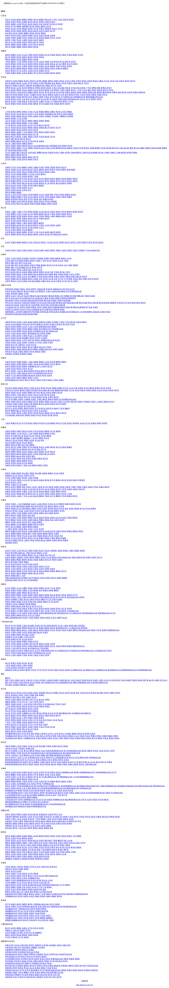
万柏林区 (40, 258)
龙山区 (13, 369)
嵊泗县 (30, 230)
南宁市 (7, 626)
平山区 (13, 331)
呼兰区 (48, 388)
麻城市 (58, 571)
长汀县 (19, 71)
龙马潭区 (25, 700)
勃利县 (33, 406)
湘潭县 (24, 593)
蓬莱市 (58, 179)
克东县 (105, 390)
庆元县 (47, 234)
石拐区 (31, 291)
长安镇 (24, 150)
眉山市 (7, 718)
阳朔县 (47, 630)
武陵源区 (21, 604)
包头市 (7, 291)
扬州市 (7, 40)
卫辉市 (69, 518)
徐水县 (52, 92)
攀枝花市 (8, 697)
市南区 (13, 170)
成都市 (7, 693)
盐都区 (19, 38)
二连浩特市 (18, 312)
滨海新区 (81, 250)
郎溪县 (19, 465)
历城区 (35, 167)
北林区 (13, 413)
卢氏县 (30, 529)
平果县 (30, 646)
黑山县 (30, 336)
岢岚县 (62, 277)
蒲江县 (88, 693)
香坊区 (43, 388)
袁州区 (13, 491)
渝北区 (78, 680)
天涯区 (24, 665)
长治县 (21, 265)
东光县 (32, 99)
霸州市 (65, 101)
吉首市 (25, 618)
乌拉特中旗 (44, 305)
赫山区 (19, 606)
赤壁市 (41, 573)
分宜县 (19, 482)
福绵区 (19, 644)
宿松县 (52, 447)
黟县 (39, 449)
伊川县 (88, 509)
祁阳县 (26, 611)
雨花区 (35, 588)
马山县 (60, 626)
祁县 (51, 272)
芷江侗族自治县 (75, 613)
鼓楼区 (30, 20)
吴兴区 (13, 221)
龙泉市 (65, 234)
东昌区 (13, 371)
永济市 (71, 274)
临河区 (16, 305)
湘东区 (19, 478)
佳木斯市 (8, 404)
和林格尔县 (57, 289)
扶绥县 (19, 655)
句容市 (41, 42)
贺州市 (7, 648)
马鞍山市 (8, 440)
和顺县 (30, 272)
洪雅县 (30, 718)
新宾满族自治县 (45, 329)
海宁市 (35, 218)
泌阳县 (48, 540)
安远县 (50, 487)
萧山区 (47, 212)
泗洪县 (35, 47)
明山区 (24, 331)
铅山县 (35, 496)
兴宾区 (13, 653)
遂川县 (58, 489)
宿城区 (13, 47)
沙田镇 (153, 148)
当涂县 (31, 440)
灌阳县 (75, 630)
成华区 (35, 693)
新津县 (93, 693)
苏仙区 (19, 609)
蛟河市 (41, 364)
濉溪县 (30, 443)
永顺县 (59, 618)
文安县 (47, 101)
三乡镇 (117, 153)
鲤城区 (13, 64)
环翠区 (13, 188)
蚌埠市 (7, 436)
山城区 (19, 515)
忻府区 (13, 277)
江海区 (19, 125)
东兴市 (31, 637)
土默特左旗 (41, 289)
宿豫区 (19, 47)
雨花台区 (47, 20)
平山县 (106, 81)
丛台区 (19, 88)
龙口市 (41, 179)
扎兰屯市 (127, 303)
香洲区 (13, 118)
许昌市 (7, 524)
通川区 (13, 725)
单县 (22, 204)
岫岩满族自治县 (45, 327)
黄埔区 (41, 112)
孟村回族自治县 (73, 99)
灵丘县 (49, 261)
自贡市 (7, 695)
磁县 (63, 88)
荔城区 (24, 59)
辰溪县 (30, 613)
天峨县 (26, 651)
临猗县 (19, 274)
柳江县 (35, 628)
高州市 (24, 130)
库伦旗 (51, 298)
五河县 (43, 436)
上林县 (65, 626)
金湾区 (24, 118)
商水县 (30, 538)
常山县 (24, 228)
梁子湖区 (14, 562)
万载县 (24, 491)
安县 (35, 704)
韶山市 (35, 593)
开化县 (30, 228)
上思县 (26, 637)
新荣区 (26, 261)
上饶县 (19, 496)
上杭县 (30, 71)
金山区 (82, 423)
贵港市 (7, 641)
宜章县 (30, 609)
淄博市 (7, 172)
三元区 (19, 62)
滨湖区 (41, 22)
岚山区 (19, 190)
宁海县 (52, 214)
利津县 (30, 176)
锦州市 (7, 336)
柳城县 (41, 628)
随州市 (7, 576)
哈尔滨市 (8, 388)
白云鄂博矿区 (40, 291)
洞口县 (52, 597)
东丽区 (47, 250)
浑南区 (48, 322)
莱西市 (63, 170)
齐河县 (41, 197)
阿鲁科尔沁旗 (34, 296)
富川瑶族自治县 (34, 648)
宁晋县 (62, 90)
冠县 (40, 199)
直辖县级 (8, 543)
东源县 (41, 141)
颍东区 (19, 454)
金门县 (58, 64)
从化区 (63, 112)
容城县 (73, 92)
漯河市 (7, 527)
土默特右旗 (55, 291)
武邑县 (24, 104)
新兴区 (15, 406)
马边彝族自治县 (78, 713)
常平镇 (80, 148)
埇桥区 (13, 456)
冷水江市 (31, 615)
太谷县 (47, 272)
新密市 (67, 504)
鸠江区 (24, 433)
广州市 (7, 112)
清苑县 (35, 92)
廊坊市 (7, 101)
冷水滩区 (19, 611)
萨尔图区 (14, 399)
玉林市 (7, 644)
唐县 (63, 92)
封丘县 (58, 518)
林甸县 (56, 399)
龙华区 (19, 663)
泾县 (29, 465)
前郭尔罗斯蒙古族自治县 (25, 375)
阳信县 (30, 201)
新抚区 (13, 329)
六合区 (60, 20)
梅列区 (13, 62)
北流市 (52, 644)
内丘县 (35, 90)
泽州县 (34, 267)
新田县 (63, 611)
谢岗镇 (69, 148)
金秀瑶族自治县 (39, 653)
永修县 (41, 480)
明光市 (52, 452)
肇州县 (44, 399)
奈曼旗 (56, 298)
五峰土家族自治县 (78, 557)
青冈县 (30, 413)
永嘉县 (35, 216)
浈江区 (19, 114)
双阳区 (41, 362)
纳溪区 (19, 700)
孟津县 (50, 509)
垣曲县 (50, 274)
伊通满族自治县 (34, 366)
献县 (65, 99)
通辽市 (7, 298)
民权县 (24, 533)
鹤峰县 (64, 578)
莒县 (29, 190)
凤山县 (31, 651)
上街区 (39, 504)
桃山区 (20, 406)
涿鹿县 (93, 95)
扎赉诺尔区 (26, 303)
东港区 (13, 190)
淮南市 (7, 438)
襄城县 (30, 524)
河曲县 (67, 277)
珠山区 (20, 476)
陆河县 (22, 139)
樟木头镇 (115, 148)
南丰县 (30, 494)
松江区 (88, 423)
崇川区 (13, 31)
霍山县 (45, 458)
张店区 (19, 172)
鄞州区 (41, 214)
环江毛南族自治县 (62, 651)
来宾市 (7, 653)
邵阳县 (41, 597)
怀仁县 (39, 270)
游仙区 (19, 704)
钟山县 (24, 648)
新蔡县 (65, 540)
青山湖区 (38, 473)
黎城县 (43, 265)
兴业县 (47, 644)
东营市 (7, 176)
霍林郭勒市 (71, 298)
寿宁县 (35, 73)
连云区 (15, 33)
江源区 (19, 373)
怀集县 (30, 132)
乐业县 (58, 646)
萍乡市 (7, 478)
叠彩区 (19, 630)
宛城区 (13, 531)
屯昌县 (56, 670)
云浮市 (7, 159)
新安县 (56, 509)
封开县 (35, 132)
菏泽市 (7, 204)
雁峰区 (19, 595)
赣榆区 (26, 33)
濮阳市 (7, 522)
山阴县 (24, 270)
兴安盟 (7, 309)
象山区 (24, 630)
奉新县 (19, 491)
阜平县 (47, 92)
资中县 (30, 711)
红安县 (24, 571)
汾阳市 (75, 281)
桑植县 (33, 604)
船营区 (24, 364)
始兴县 (30, 114)
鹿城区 (13, 216)
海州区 (20, 33)
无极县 (100, 81)
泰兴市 (41, 45)
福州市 (7, 55)
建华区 (22, 390)
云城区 (13, 159)
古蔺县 (47, 700)
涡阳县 (19, 461)
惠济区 (44, 504)
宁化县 (35, 62)
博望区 (26, 440)
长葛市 (41, 524)
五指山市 (16, 670)
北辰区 (63, 250)
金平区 (19, 121)
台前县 (34, 522)
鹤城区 (13, 613)
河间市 (99, 99)
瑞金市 (107, 487)
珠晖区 (13, 595)
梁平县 (145, 680)
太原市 (7, 258)
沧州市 (7, 99)
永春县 (47, 64)
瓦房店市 (58, 324)
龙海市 (69, 66)
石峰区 (24, 590)
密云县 (95, 242)
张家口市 (8, 95)
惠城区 (13, 134)
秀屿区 (30, 59)
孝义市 (69, 281)
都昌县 (58, 480)
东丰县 (24, 369)
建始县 (36, 578)
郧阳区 (24, 555)
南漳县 (30, 560)
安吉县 (35, 221)
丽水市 (7, 234)
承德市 (7, 97)
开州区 (15, 682)
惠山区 (35, 22)
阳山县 (30, 146)
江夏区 (71, 551)
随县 (18, 576)
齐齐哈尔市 (9, 390)
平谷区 (89, 242)
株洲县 (35, 590)
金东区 (19, 225)
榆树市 (58, 362)
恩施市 (25, 578)
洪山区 (47, 551)
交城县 (24, 281)
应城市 (35, 566)
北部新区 (16, 685)
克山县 (99, 390)
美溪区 (47, 402)
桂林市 (7, 630)
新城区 (16, 289)
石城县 (101, 487)
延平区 (13, 68)
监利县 (30, 569)
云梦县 (30, 566)
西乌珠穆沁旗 (74, 312)
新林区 (27, 415)
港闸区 (19, 31)
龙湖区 (13, 121)
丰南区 (35, 83)
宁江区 (13, 375)
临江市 (50, 373)
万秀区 (13, 632)
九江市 (7, 480)
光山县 (30, 536)
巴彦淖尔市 (9, 305)
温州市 (7, 216)
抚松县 (24, 373)
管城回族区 (26, 504)
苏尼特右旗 (53, 312)
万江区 (24, 148)
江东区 (19, 214)
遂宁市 (7, 709)
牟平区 (24, 179)
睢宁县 (49, 24)
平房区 (31, 388)
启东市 (41, 31)
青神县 (41, 718)
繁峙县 (34, 277)
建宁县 (67, 62)
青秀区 (19, 626)
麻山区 (43, 393)
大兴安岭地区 (10, 415)
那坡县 (47, 646)
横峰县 (41, 496)
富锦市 (63, 404)
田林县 (63, 646)
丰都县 (157, 680)
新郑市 (72, 504)
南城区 (19, 148)
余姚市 (58, 214)
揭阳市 (7, 157)
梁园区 (13, 533)
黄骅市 (93, 99)
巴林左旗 (43, 296)
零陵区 (13, 611)
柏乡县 (41, 90)
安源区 (13, 478)
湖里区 (24, 57)
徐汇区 (19, 423)
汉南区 (60, 551)
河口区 (19, 176)
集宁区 (16, 307)
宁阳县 (24, 185)
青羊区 (19, 693)
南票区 (26, 352)
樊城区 (19, 560)
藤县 (35, 632)
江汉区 (19, 551)
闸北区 (41, 423)
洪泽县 (41, 35)
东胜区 (16, 300)
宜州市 (109, 651)
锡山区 (30, 22)
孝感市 (7, 566)
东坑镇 (75, 148)
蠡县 (104, 92)
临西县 (99, 90)
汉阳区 (30, 551)
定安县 (50, 670)
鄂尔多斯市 (9, 300)
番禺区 (47, 112)
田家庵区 (19, 438)
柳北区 (30, 628)
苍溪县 (47, 706)
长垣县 (63, 518)
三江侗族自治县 (74, 628)
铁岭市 (7, 347)
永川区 (112, 680)
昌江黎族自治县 (89, 670)
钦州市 (7, 639)
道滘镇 (158, 148)
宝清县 (50, 397)
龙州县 (30, 655)
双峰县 (19, 615)
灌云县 (37, 33)
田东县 (24, 646)
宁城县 (86, 296)
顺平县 (109, 92)
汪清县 (55, 380)
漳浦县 (30, 66)
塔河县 (50, 415)
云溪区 (20, 599)
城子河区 (36, 393)
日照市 (7, 190)
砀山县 (19, 456)
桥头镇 (63, 148)
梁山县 (58, 183)
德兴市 (75, 496)
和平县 (35, 141)
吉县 (55, 279)
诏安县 (35, 66)
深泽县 (89, 81)
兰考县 (61, 506)
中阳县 (58, 281)
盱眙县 (47, 35)
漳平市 (47, 71)
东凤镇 (50, 153)
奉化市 (69, 214)
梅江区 (13, 137)
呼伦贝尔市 (9, 303)
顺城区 (30, 329)
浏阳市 (58, 588)
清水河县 (65, 289)
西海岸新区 (71, 170)
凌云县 (52, 646)
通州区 (24, 31)
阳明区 (20, 408)
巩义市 (56, 504)
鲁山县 (47, 511)
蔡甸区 (65, 551)
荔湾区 (13, 112)
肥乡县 (67, 88)
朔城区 (13, 270)
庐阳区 (19, 431)
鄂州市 (7, 562)
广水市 (22, 576)
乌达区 (26, 294)
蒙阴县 (67, 195)
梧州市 (7, 632)
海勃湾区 (14, 294)
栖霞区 (41, 20)
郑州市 (7, 504)
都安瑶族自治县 (87, 651)
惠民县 (24, 201)
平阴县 (47, 167)
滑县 (46, 513)
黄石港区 (14, 553)
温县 (51, 520)
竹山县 (35, 555)
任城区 (13, 183)
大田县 (41, 62)
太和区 (24, 336)
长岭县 (38, 375)
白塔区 (13, 342)
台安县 (35, 327)
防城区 (20, 637)
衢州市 (7, 228)
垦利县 (24, 176)
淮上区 (31, 436)
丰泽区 (19, 64)
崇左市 (7, 655)
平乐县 (98, 630)
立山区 (24, 327)
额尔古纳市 (135, 303)
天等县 (41, 655)
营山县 (35, 715)
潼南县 (134, 680)
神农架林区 (33, 580)
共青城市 (81, 480)
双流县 (72, 693)
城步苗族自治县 (73, 597)
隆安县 (54, 626)
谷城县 (35, 560)
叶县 (42, 511)
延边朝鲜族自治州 (12, 380)
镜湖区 (13, 433)
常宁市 (75, 595)
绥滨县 (52, 395)
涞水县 (41, 92)
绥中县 (31, 352)
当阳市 (94, 557)
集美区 (30, 57)
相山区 (19, 443)
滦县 (53, 83)
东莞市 (7, 148)
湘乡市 (30, 593)
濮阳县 (39, 522)
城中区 (13, 628)
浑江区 (13, 373)
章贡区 (13, 487)
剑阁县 (41, 706)
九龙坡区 (49, 680)
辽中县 (67, 322)
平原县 (47, 197)
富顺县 (41, 695)
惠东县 (30, 134)
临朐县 (35, 181)
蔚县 (66, 95)
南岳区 (35, 595)
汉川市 (47, 566)
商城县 (39, 536)
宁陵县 (34, 533)
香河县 (35, 101)
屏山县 (60, 720)
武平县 (35, 71)
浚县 (29, 515)
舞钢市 (56, 511)
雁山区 (35, 630)
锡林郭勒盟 (9, 312)
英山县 (35, 571)
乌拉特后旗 (53, 305)
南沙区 (58, 112)
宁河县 (88, 250)
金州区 (46, 324)
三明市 (7, 62)
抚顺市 (7, 329)
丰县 (40, 24)
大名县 (54, 88)
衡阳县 (41, 595)
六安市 (7, 458)
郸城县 (41, 538)
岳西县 (63, 447)
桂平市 (35, 641)
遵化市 (80, 83)
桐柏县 (75, 531)
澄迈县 (61, 670)
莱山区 (30, 179)
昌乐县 (41, 181)
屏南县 (30, 73)
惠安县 (35, 64)
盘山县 (33, 345)
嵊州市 (41, 223)
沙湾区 (19, 713)
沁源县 (69, 265)
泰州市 (7, 45)
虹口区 (47, 423)
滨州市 (7, 201)
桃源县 (45, 602)
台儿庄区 (31, 174)
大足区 (72, 680)
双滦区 (19, 97)
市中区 (19, 167)
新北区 (31, 26)
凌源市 (60, 349)
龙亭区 (13, 506)
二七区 (19, 504)
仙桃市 (15, 580)
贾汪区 (24, 24)
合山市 (48, 653)
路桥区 (24, 232)
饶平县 (24, 155)
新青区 (41, 402)
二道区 (30, 362)
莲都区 (13, 234)
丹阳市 (30, 42)
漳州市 (7, 66)
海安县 (30, 31)
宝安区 (30, 116)
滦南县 (58, 83)
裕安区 (19, 458)
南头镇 (44, 153)
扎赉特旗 (55, 309)
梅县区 (19, 137)
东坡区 (13, 718)
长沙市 (7, 588)
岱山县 (24, 230)
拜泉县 (110, 390)
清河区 (13, 35)
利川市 (31, 578)
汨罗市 (54, 599)
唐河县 (63, 531)
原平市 (84, 277)
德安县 (47, 480)
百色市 (7, 646)
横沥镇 (58, 148)
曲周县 (103, 88)
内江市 (7, 711)
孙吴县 (30, 411)
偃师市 (93, 509)
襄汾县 (30, 279)
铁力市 (111, 402)
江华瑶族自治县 (73, 611)
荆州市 (7, 569)
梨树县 (24, 366)
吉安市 (7, 489)
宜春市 (7, 491)
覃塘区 (24, 641)
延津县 (52, 518)
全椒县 (30, 452)
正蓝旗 (102, 312)
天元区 (30, 590)
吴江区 (35, 29)
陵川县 (28, 267)
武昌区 (35, 551)
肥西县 (47, 431)
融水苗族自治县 (62, 628)
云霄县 (24, 66)
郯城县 (35, 195)
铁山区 (33, 553)
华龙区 (13, 522)
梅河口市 (44, 371)
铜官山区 (14, 445)
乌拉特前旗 (35, 305)
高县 (40, 720)
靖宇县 (30, 373)
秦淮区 (19, 20)
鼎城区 (19, 602)
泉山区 (30, 24)
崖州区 (30, 665)
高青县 (47, 172)
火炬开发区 (32, 153)
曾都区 (13, 576)
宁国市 (45, 465)
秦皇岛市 (8, 85)
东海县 (31, 33)
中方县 (19, 613)
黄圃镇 (39, 153)
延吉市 (22, 380)
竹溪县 (41, 555)
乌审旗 (59, 300)
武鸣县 (48, 626)
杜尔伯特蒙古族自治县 (67, 399)
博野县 (114, 92)
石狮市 (63, 64)
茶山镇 (41, 148)
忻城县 (19, 653)
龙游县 (35, 228)
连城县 (41, 71)
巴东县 (42, 578)
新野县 (69, 531)
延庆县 (100, 242)
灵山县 (24, 639)
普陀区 (19, 230)
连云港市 (8, 33)
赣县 (23, 487)
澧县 (35, 602)
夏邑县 (50, 533)
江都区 (24, 40)
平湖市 (41, 218)
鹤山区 (13, 515)
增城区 (69, 112)
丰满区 (30, 364)
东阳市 (52, 225)
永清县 (30, 101)
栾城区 (56, 81)
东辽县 (30, 369)
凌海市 (39, 336)
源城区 (13, 141)
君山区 (26, 599)
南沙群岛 (21, 668)
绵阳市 (7, 704)
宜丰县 (35, 491)
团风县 (19, 571)
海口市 (7, 663)
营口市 (7, 338)
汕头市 (7, 121)
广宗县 (78, 90)
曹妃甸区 (47, 83)
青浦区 (93, 423)
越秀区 (19, 112)
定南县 (62, 487)
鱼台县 (30, 183)
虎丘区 (13, 29)
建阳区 (19, 68)
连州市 (69, 146)
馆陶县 (94, 88)
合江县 (35, 700)
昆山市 (54, 29)
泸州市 (7, 700)
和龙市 (50, 380)
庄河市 (72, 324)
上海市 (7, 423)
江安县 (30, 720)
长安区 (15, 81)
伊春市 (7, 402)
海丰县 (17, 139)
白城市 (7, 378)
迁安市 (86, 83)
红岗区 (33, 399)
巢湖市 (58, 431)
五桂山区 (23, 153)
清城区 (13, 146)
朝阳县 (24, 349)
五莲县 (24, 190)
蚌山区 (20, 436)
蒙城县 (24, 461)
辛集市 (121, 81)
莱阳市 (47, 179)
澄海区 (41, 121)
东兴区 (19, 711)
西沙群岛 (14, 668)
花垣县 (42, 618)
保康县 (41, 560)
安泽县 (45, 279)
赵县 (117, 81)
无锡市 (7, 22)
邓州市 (80, 531)
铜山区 (35, 24)
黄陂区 (76, 551)
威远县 (24, 711)
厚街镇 (13, 150)
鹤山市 (41, 125)
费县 (51, 195)
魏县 (98, 88)
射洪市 (30, 709)
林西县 (57, 296)
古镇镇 (72, 153)
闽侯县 (41, 55)
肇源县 (50, 399)
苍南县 (47, 216)
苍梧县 (30, 632)
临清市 (50, 199)
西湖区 (35, 212)
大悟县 (24, 566)
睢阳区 (19, 533)
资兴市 (69, 609)
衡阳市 (7, 595)
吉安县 (24, 489)
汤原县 (47, 404)
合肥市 (7, 431)
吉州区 (13, 489)
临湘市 (60, 599)
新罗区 (13, 71)
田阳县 (19, 646)
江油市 (63, 704)
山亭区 (37, 174)
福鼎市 (58, 73)
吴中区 (19, 29)
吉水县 (30, 489)
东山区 (35, 395)
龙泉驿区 (42, 693)
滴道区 (24, 393)
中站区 (19, 520)
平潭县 (69, 55)
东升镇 (67, 153)
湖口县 (63, 480)
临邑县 (35, 197)
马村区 (24, 520)
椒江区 (13, 232)
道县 (42, 611)
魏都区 (13, 524)
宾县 (76, 388)
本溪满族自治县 (39, 331)
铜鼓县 (47, 491)
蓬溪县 (24, 709)
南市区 (24, 92)
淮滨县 (56, 536)
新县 (35, 536)
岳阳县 (31, 599)
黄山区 (19, 449)
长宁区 (24, 423)
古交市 (69, 258)
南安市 (75, 64)
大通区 (13, 438)
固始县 (45, 536)
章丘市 (63, 167)
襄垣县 (26, 265)
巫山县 (32, 682)
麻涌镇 (97, 148)
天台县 (41, 232)
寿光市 (58, 181)
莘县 (25, 199)
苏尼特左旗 (44, 312)
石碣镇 (30, 148)
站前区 (13, 338)
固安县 (24, 101)
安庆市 (7, 447)
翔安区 (41, 57)
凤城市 (48, 333)
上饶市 (7, 496)
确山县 (43, 540)
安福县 (69, 489)
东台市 (52, 38)
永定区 (24, 71)
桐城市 (69, 447)
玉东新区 (25, 644)
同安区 (35, 57)
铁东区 (13, 327)
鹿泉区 (50, 81)
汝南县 (54, 540)
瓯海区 (24, 216)
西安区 (19, 369)
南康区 (19, 487)
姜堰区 (24, 45)
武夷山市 (59, 68)
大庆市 (7, 399)
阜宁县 (35, 38)
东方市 (44, 670)
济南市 (7, 167)
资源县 (93, 630)
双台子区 (14, 345)
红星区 (93, 402)
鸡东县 (48, 393)
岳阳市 (7, 599)
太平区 (24, 340)
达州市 (7, 725)
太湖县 (47, 447)
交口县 (64, 281)
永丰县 (47, 489)
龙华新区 (69, 116)
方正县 (71, 388)
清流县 (30, 62)
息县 (61, 536)
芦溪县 (35, 478)
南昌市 (7, 473)
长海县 (52, 324)
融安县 (52, 628)
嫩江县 (19, 411)
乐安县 (41, 494)
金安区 (13, 458)
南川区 (117, 680)
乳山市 (30, 188)
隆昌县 (35, 711)
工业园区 (30, 685)
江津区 (100, 680)
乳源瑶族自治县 (50, 114)
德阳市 (7, 702)
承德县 (35, 97)
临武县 (47, 609)
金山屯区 (53, 402)
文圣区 (19, 342)
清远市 (7, 146)
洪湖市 (47, 569)
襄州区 (24, 560)
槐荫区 (24, 167)
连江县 (47, 55)
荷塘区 (13, 590)
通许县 (50, 506)
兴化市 (30, 45)
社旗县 (58, 531)
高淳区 (71, 20)
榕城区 (13, 157)
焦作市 (7, 520)
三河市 (70, 101)
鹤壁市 (7, 515)
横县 (76, 626)
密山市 (60, 393)
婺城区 (13, 225)
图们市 (27, 380)
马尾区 (30, 55)
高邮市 (41, 40)
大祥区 (19, 597)
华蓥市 (41, 722)
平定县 (25, 263)
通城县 (24, 573)
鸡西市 (7, 393)
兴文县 (54, 720)
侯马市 (90, 279)
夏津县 (52, 197)
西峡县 (35, 531)
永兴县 (35, 609)
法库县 (78, 322)
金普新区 (8, 354)
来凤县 (59, 578)
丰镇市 (95, 307)
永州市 (7, 611)
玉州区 (13, 644)
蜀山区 (24, 431)
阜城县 (56, 104)
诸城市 (52, 181)
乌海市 (7, 294)
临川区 (13, 494)
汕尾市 (7, 139)
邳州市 (60, 24)
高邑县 (84, 81)
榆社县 (19, 272)
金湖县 (52, 35)
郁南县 (30, 159)
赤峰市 (7, 296)
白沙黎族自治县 (76, 670)
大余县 (34, 487)
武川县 (72, 289)
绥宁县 (58, 597)
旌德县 (39, 465)
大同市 (7, 261)
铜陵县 (31, 445)
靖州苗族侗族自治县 (89, 613)
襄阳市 (7, 560)
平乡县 (84, 90)
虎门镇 (7, 150)
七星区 (30, 630)
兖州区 (19, 183)
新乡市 (7, 518)
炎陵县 (50, 590)
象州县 (24, 653)
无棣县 (35, 201)
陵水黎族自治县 (114, 670)
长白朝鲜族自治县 (40, 373)
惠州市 (7, 134)
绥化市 (7, 413)
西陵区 (13, 557)
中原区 (13, 504)
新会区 (24, 125)
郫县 (77, 693)
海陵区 (13, 45)
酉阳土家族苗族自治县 (81, 682)
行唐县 (72, 81)
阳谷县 (20, 199)
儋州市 (28, 670)
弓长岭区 (31, 342)
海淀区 (43, 242)
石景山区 (36, 242)
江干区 (24, 212)
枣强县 (19, 104)
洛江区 (24, 64)
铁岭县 (24, 347)
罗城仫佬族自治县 (47, 651)
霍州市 (96, 279)
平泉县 (46, 97)
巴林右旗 (50, 296)
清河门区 (31, 340)
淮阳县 (47, 538)
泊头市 (82, 99)
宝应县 (30, 40)
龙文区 (19, 66)
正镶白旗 (95, 312)
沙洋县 (30, 564)
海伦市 (63, 413)
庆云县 (30, 197)
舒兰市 (52, 364)
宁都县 (73, 487)
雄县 (119, 92)
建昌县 (37, 352)
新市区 (13, 92)
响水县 (24, 38)
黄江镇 (136, 148)
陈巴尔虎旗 (83, 303)
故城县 (47, 104)
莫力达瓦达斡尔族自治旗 (45, 303)
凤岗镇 (19, 150)
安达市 (52, 413)
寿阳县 (41, 272)
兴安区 (30, 395)
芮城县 (66, 274)
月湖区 (13, 485)
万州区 (11, 680)
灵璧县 (28, 456)
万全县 (82, 95)
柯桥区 (19, 223)
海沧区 (19, 57)
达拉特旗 (23, 300)
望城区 (41, 588)
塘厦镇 (164, 148)
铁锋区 (28, 390)
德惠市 (63, 362)
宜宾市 (7, 720)
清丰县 (19, 522)
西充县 (52, 715)
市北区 (19, 170)
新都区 (56, 693)
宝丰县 (37, 511)
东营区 (13, 176)
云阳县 (21, 682)
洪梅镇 (141, 148)
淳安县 (63, 212)
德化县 (52, 64)
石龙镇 (35, 148)
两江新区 (8, 685)
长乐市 (80, 55)
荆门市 (7, 564)
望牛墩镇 (129, 148)
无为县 (52, 433)
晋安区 (35, 55)
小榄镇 (61, 153)
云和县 (41, 234)
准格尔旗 (30, 300)
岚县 (48, 281)
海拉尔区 (17, 303)
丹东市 (7, 333)
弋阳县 (47, 496)
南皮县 (54, 99)
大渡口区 (29, 680)
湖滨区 (15, 529)
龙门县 (35, 134)
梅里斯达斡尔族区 (62, 390)
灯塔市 (50, 342)
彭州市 (106, 693)
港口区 (15, 637)
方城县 (30, 531)
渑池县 (20, 529)
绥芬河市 (49, 408)
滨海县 (30, 38)
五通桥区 (25, 713)
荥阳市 (61, 504)
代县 (29, 277)
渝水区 (13, 482)
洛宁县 (82, 509)
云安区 (19, 159)
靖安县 (41, 491)
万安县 (63, 489)
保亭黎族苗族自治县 (128, 670)
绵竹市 (41, 702)
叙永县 (41, 700)
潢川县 (50, 536)
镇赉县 (19, 378)
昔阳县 (35, 272)
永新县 (75, 489)
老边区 (31, 338)
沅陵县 (24, 613)
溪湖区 (19, 331)
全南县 (67, 487)
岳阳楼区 (14, 599)
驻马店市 (8, 540)
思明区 (13, 57)
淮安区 (19, 35)
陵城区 (19, 197)
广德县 (24, 465)
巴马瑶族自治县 (75, 651)
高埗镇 (108, 148)
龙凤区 (20, 399)
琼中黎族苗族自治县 (144, 670)
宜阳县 (76, 509)
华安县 (63, 66)
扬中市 (35, 42)
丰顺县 (30, 137)
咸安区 (13, 573)
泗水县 (52, 183)
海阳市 (75, 179)
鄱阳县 (58, 496)
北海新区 (53, 201)
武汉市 (7, 551)
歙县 (29, 449)
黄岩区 (19, 232)
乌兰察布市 (9, 307)
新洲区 (82, 551)
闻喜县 (30, 274)
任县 (51, 90)
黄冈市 (7, 571)
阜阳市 (7, 454)
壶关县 (49, 265)
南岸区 (56, 680)
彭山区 (19, 718)
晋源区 (46, 258)
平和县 (58, 66)
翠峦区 (35, 402)
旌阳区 (13, 702)
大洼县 (28, 345)
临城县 (30, 90)
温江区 (61, 693)
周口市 (7, 538)
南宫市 (105, 90)
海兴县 (38, 99)
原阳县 (47, 518)
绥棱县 (47, 413)
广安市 (7, 722)
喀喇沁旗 (80, 296)
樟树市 (58, 491)
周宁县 (41, 73)
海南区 (20, 294)
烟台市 (7, 179)
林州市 (56, 513)
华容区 (20, 562)
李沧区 (35, 170)
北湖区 (13, 609)
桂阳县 (24, 609)
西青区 (52, 250)
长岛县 (35, 179)
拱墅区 (30, 212)
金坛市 (48, 26)
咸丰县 (53, 578)
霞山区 (19, 128)
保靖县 (47, 618)
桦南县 (35, 404)
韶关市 (7, 114)
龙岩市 (7, 71)
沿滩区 (31, 695)
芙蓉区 (13, 588)
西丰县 (30, 347)
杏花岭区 (25, 258)
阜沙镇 (56, 153)
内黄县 (50, 513)
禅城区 (13, 123)
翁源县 (41, 114)
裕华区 (39, 81)
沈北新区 (55, 322)
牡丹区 (13, 204)
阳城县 (22, 267)
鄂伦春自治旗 (61, 303)
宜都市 (88, 557)
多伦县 (107, 312)
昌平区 (72, 242)
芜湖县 (35, 433)
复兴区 (24, 88)
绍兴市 (7, 223)
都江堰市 (100, 693)
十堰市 (7, 555)
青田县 (19, 234)
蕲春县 (47, 571)
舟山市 (7, 230)
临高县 (67, 670)
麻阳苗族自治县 (50, 613)
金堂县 (67, 693)
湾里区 (31, 473)
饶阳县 (35, 104)
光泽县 (35, 68)
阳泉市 (7, 263)
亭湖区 (13, 38)
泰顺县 (58, 216)
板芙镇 (123, 153)
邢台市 (7, 90)
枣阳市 (54, 560)
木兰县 (86, 388)
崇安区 (13, 22)
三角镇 (84, 153)
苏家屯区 (42, 322)
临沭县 (73, 195)
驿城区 (15, 540)
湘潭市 (7, 593)
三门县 (35, 232)
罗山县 (24, 536)
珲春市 (38, 380)
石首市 (41, 569)
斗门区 (19, 118)
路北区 (19, 83)
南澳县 (47, 121)
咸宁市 (7, 573)
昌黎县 (47, 85)
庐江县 (52, 431)
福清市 (75, 55)
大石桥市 (44, 338)
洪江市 (113, 613)
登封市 (78, 504)
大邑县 (82, 693)
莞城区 (13, 148)
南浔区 (19, 221)
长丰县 (35, 431)
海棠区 (13, 665)
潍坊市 (7, 181)
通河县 (91, 388)
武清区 (69, 250)
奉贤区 (99, 423)
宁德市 (7, 73)
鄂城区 (26, 562)
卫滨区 (19, 518)
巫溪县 (38, 682)
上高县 (30, 491)
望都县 (84, 92)
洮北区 (13, 378)
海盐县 (30, 218)
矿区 (16, 261)
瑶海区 (13, 431)
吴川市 (58, 128)
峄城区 (24, 174)
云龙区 (19, 24)
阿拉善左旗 (17, 314)
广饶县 (35, 176)
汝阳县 (71, 509)
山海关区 (21, 85)
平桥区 (19, 536)
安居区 (19, 709)
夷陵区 (37, 557)
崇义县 (45, 487)
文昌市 (33, 670)
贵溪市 (24, 485)
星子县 (52, 480)
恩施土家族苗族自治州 (13, 578)
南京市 (7, 20)
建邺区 (24, 20)
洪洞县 (35, 279)
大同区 (39, 399)
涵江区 (19, 59)
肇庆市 (7, 132)
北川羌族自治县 (49, 704)
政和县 (47, 68)
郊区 (20, 263)
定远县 (35, 452)
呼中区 (38, 415)
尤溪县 (47, 62)
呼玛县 (44, 415)
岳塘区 (19, 593)
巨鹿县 (67, 90)
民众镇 (89, 153)
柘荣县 (47, 73)
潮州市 (7, 155)
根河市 (143, 303)
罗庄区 (19, 195)
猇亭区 (31, 557)
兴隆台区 (21, 345)
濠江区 (24, 121)
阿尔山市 (23, 309)
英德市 (64, 146)
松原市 (7, 375)
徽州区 (24, 449)
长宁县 (35, 720)
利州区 (13, 706)
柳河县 (37, 371)
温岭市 (52, 232)
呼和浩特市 (9, 289)
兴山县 (48, 557)
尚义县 (61, 95)
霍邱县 (28, 458)
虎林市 (54, 393)
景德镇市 (8, 476)
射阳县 (41, 38)
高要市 (47, 132)
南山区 (24, 116)
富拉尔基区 (42, 390)
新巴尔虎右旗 (104, 303)
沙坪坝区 (42, 680)
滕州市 (43, 174)
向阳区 (13, 395)
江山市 (41, 228)
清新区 (19, 146)
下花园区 (32, 95)
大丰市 (58, 38)
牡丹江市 (8, 408)
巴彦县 (80, 388)
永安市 (73, 62)
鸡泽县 (82, 88)
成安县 (48, 88)
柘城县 (39, 533)
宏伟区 (24, 342)
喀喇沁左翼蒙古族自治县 (42, 349)
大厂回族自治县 (56, 101)
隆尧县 (47, 90)
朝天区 (24, 706)
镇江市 (7, 42)
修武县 (35, 520)
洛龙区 (44, 509)
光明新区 (47, 116)
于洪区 (61, 322)
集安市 (50, 371)
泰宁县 (62, 62)
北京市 (7, 242)
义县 (35, 336)
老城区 (13, 509)
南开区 (30, 250)
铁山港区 (25, 635)
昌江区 (15, 476)
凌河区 (19, 336)
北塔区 (24, 597)
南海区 (19, 123)
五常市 (108, 388)
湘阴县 (43, 599)
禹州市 (35, 524)
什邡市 (35, 702)
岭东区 (20, 397)
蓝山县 (58, 611)
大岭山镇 (122, 148)
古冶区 (24, 83)
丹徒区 (24, 42)
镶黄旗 (89, 312)
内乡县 (47, 531)
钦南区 (13, 639)
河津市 (77, 274)
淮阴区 (24, 35)
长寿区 (95, 680)
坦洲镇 (134, 153)
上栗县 (30, 478)
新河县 (73, 90)
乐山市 (7, 713)
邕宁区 (43, 626)
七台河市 (8, 406)
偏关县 (78, 277)
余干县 (52, 496)
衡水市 (7, 104)
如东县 (35, 31)
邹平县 (47, 201)
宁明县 (24, 655)
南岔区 (19, 402)
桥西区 (20, 81)
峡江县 (35, 489)
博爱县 (41, 520)
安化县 (34, 606)
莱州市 (52, 179)
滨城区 (13, 201)
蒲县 (80, 279)
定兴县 (58, 92)
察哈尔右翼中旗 (66, 307)
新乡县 (35, 518)
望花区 (24, 329)
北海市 (7, 635)
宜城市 (60, 560)
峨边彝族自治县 (65, 713)
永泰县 (63, 55)
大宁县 (66, 279)
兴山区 (41, 395)
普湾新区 (23, 354)
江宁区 (54, 20)
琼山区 (24, 663)
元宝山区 (19, 296)
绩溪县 (34, 465)
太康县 (52, 538)
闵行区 (58, 423)
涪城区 (13, 704)
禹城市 (69, 197)
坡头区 (24, 128)
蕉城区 (13, 73)
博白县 (41, 644)
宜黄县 (47, 494)
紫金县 (19, 141)
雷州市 (52, 128)
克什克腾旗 (64, 296)
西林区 (30, 402)
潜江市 (20, 580)
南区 (18, 153)
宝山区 (33, 397)
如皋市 (47, 31)
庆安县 (35, 413)
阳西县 (24, 143)
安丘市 (63, 181)
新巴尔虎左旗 (93, 303)
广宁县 (24, 132)
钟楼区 (19, 26)
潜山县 (41, 447)
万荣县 (24, 274)
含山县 (37, 440)
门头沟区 (49, 242)
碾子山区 (50, 390)
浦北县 (30, 639)
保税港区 (23, 685)
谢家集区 (27, 438)
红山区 (13, 296)
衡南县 (47, 595)
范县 (29, 522)
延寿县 (97, 388)
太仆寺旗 (82, 312)
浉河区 (13, 536)
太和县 (35, 454)
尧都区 (13, 279)
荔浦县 (104, 630)
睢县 (29, 533)
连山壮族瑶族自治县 (41, 146)
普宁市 (35, 157)
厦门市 (7, 57)
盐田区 (41, 116)
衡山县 (52, 595)
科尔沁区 (14, 298)
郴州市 (7, 609)
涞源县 (78, 92)
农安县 (52, 362)
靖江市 (35, 45)
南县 (23, 606)
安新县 (90, 92)
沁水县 (17, 267)
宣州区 (13, 465)
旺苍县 (30, 706)
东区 (14, 697)
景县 (51, 104)
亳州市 (7, 461)
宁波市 (7, 214)
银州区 (13, 347)
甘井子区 (32, 324)
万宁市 (39, 670)
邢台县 (24, 90)
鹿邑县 (58, 538)
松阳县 (35, 234)
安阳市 (7, 513)
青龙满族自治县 (39, 85)
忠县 (11, 682)
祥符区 (41, 506)
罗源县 (52, 55)
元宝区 (13, 333)
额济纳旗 (34, 314)
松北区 (37, 388)
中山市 (7, 153)
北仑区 (30, 214)
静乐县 (45, 277)
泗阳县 (30, 47)
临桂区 (41, 630)
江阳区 (13, 700)
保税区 (29, 354)
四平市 (7, 366)
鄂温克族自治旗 (72, 303)
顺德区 (24, 123)
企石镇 (52, 148)
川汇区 (13, 538)
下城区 (19, 212)
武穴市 (63, 571)
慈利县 (28, 604)
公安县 (24, 569)
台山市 (30, 125)
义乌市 (47, 225)
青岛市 (7, 170)
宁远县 (52, 611)
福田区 (19, 116)
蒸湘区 (30, 595)
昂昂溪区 (34, 390)
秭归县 (54, 557)
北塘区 (24, 22)
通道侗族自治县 (104, 613)
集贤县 (39, 397)
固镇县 (48, 436)
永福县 (69, 630)
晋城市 (7, 267)
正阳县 (37, 540)
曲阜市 (63, 183)
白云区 (35, 112)
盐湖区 (13, 274)
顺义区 (67, 242)
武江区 (13, 114)
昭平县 (19, 648)
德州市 (7, 197)
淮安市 (7, 35)
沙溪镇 (112, 153)
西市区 (19, 338)
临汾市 (7, 279)
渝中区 (22, 680)
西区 (18, 697)
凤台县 (46, 438)
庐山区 (13, 480)
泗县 (33, 456)
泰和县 (52, 489)
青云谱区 (25, 473)
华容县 (37, 599)
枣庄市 (7, 174)
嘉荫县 (106, 402)
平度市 (58, 170)
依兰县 (65, 388)
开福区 (30, 588)
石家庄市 (8, 81)
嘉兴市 (7, 218)
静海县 (93, 250)
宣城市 (7, 465)
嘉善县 (24, 218)
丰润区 (41, 83)
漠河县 (55, 415)
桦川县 (41, 404)
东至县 (19, 463)
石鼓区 (24, 595)
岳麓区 (24, 588)
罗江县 (24, 702)
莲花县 (24, 478)
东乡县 (63, 494)
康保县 (50, 95)
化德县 (28, 307)
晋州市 (127, 81)
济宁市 (7, 183)
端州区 (13, 132)
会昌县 (90, 487)
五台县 (24, 277)
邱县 (78, 88)
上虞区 (24, 223)
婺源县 (69, 496)
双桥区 (13, 97)
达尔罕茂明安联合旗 (73, 291)
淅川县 (52, 531)
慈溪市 (63, 214)
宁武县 (39, 277)
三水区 (30, 123)
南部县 (30, 715)
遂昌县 (30, 234)
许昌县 (19, 524)
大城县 (41, 101)
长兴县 (30, 221)
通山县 (35, 573)
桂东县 (58, 609)
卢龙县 (59, 85)
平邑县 (56, 195)
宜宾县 (24, 720)
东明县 (54, 204)
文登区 (19, 188)
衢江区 (19, 228)
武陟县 (47, 520)
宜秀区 (24, 447)
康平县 (72, 322)
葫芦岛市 (8, 352)
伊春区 (13, 402)
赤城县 (99, 95)
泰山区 (13, 185)
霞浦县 (19, 73)
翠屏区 (13, 720)
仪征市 (35, 40)
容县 (31, 644)
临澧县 (39, 602)
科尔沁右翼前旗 (33, 309)
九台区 (47, 362)
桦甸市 (47, 364)
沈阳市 (7, 322)
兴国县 (84, 487)
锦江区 (13, 693)
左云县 (60, 261)
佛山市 (7, 123)
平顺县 (38, 265)
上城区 (13, 212)
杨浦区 (52, 423)
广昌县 (69, 494)
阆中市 (58, 715)
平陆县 (60, 274)
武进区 (37, 26)
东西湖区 (53, 551)
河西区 (24, 250)
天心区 (19, 588)
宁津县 (24, 197)
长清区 (41, 167)
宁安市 (61, 408)
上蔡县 (26, 540)
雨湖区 (13, 593)
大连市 (7, 324)
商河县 (58, 167)
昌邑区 (13, 364)
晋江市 (69, 64)
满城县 (30, 92)
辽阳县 (44, 342)
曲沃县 (19, 279)
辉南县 (31, 371)
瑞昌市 (75, 480)
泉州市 (7, 64)
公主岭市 (43, 366)
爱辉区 (13, 411)
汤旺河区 (73, 402)
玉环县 (30, 232)
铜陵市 (7, 445)
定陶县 (49, 204)
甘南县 (88, 390)
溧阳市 (43, 26)
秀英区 (13, 663)
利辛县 (30, 461)
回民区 (22, 289)
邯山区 (13, 88)
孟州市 (62, 520)
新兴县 (24, 159)
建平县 (30, 349)
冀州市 (62, 104)
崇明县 (104, 423)
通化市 (7, 371)
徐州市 (7, 24)
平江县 (48, 599)
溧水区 (65, 20)
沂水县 (41, 195)
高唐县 (45, 199)
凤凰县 (36, 618)
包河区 (30, 431)
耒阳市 (69, 595)
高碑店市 (141, 92)
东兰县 (37, 651)
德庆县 (41, 132)
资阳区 (13, 606)
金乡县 (35, 183)
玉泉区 (28, 289)
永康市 (58, 225)
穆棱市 (67, 408)
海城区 (13, 635)
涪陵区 (17, 680)
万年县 (63, 496)
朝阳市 (7, 349)
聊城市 (7, 199)
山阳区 (30, 520)
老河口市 (47, 560)
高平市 (39, 267)
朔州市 (7, 270)
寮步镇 (86, 148)
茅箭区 (13, 555)
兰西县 (24, 413)
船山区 (13, 709)
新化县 (24, 615)
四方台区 (27, 397)
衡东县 (58, 595)
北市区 (19, 92)
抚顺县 (35, 329)
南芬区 (30, 331)
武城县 (58, 197)
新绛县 (41, 274)
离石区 (13, 281)
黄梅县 (52, 571)
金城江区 (14, 651)
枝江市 (99, 557)
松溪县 (41, 68)
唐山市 (7, 83)
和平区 (13, 250)
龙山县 (64, 618)
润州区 (19, 42)
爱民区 (26, 408)
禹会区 (26, 436)
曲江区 (24, 114)
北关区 (19, 513)
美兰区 (30, 663)
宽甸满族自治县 (34, 333)
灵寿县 (78, 81)
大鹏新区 (62, 116)
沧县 (23, 99)
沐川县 (56, 713)
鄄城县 (43, 204)
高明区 (35, 123)
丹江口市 (51, 555)
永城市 (56, 533)
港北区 (13, 641)
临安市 (80, 212)
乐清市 (69, 216)
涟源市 (37, 615)
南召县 (24, 531)
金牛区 (24, 693)
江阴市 (47, 22)
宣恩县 (47, 578)
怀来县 (88, 95)
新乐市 (132, 81)
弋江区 (19, 433)
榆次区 (13, 272)
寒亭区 (19, 181)
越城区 (13, 223)
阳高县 (32, 261)
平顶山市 (8, 511)
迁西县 (69, 83)
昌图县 (35, 347)
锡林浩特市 (27, 312)
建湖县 (47, 38)
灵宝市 (41, 529)
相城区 (24, 29)
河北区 (35, 250)
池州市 (7, 463)
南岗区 (20, 388)
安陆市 (41, 566)
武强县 (30, 104)
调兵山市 (42, 347)
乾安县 (44, 375)
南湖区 (13, 218)
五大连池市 (43, 411)
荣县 (36, 695)
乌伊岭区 (86, 402)
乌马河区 (66, 402)
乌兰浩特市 (15, 309)
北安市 (35, 411)
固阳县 (63, 291)
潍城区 (13, 181)
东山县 (47, 66)
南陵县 (47, 433)
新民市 (84, 322)
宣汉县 (24, 725)
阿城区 (54, 388)
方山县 (53, 281)
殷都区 (24, 513)
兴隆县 (41, 97)
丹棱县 (35, 718)
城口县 (151, 680)
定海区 (13, 230)
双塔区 (13, 349)
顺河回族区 (20, 506)
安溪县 (41, 64)
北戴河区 (28, 85)
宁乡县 (52, 588)
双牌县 (37, 611)
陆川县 (35, 644)
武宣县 (30, 653)
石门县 (50, 602)
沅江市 (39, 606)
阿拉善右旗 (26, 314)
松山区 (26, 296)
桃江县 (28, 606)
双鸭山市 (8, 397)
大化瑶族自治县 (100, 651)
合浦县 (31, 635)
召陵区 (24, 527)
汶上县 (47, 183)
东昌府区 (14, 199)
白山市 (7, 373)
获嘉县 (41, 518)
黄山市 (7, 449)
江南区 (24, 626)
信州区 (13, 496)
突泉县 (62, 309)
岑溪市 (45, 632)
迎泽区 (19, 258)
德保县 (35, 646)
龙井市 (44, 380)
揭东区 (19, 157)
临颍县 (35, 527)
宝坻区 (75, 250)
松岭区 (33, 415)
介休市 (67, 272)
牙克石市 (120, 303)
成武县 (26, 204)
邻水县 (35, 722)
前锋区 (19, 722)
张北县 (44, 95)
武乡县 (60, 265)
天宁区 (13, 26)
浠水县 (41, 571)
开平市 (35, 125)
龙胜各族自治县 (84, 630)
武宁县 (30, 480)
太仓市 (60, 29)
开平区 (30, 83)
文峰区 (13, 513)
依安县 (77, 390)
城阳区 (41, 170)
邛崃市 (112, 693)
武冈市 (81, 597)
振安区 (24, 333)
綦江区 (67, 680)
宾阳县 (71, 626)
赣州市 (7, 487)
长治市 (7, 265)
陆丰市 (28, 139)
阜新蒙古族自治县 (47, 340)
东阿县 (35, 199)
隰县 (70, 279)
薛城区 (19, 174)
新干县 (41, 489)
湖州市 (7, 221)
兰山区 (13, 195)
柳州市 (7, 628)
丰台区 (30, 242)
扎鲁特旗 (63, 298)
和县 (42, 440)
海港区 (15, 85)
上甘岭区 (99, 402)
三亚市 (7, 665)
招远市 (63, 179)
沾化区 (19, 201)
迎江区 (13, 447)
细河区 (37, 340)
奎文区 (30, 181)
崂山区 (30, 170)
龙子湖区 (14, 436)
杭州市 (7, 212)
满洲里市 (113, 303)
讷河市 (116, 390)
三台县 (24, 704)
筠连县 (49, 720)
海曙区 (13, 214)
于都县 (78, 487)
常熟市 (41, 29)
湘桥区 (13, 155)
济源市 (15, 543)
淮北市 (7, 443)
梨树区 (30, 393)
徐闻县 (41, 128)
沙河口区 (25, 324)
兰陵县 (47, 195)
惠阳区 (19, 134)
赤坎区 (13, 128)
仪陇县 (47, 715)
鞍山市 (7, 327)
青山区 (26, 291)
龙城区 (19, 349)
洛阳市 (7, 509)
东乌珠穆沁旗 (63, 312)
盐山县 (43, 99)
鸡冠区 (13, 393)
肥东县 (41, 431)
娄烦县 (63, 258)
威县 (89, 90)
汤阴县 (41, 513)
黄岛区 (24, 170)
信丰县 (28, 487)
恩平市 (47, 125)
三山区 (30, 433)
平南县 (30, 641)
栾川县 (61, 509)
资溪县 (58, 494)
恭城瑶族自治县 (113, 630)
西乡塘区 (31, 626)
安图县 (61, 380)
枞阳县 (35, 447)
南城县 (19, 494)
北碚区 (61, 680)
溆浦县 (35, 613)
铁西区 (35, 322)
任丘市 (88, 99)
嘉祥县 (41, 183)
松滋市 (52, 569)
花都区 (52, 112)
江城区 (13, 143)
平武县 (57, 704)
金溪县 (52, 494)
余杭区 (52, 212)
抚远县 (52, 404)
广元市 (7, 706)
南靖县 (52, 66)
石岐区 (13, 153)
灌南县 (43, 33)
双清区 (13, 597)
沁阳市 (56, 520)
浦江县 (30, 225)
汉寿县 (30, 602)
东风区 (26, 404)
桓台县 (41, 172)
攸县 (40, 590)
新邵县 (35, 597)
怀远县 (37, 436)
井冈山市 (81, 489)
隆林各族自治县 (78, 646)
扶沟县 (19, 538)
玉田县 (75, 83)
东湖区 (13, 473)
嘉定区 (69, 423)
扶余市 (49, 375)
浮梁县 (26, 476)
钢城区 (19, 192)
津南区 (58, 250)
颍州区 (13, 454)
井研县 (44, 713)
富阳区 (75, 212)
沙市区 (13, 569)
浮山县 (50, 279)
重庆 (7, 680)
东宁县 (37, 408)
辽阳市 (7, 342)
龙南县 (56, 487)
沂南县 (30, 195)
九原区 (48, 291)
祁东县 (63, 595)
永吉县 (35, 364)
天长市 (47, 452)
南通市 (7, 31)
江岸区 (13, 551)
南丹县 (20, 651)
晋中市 (7, 272)
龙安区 (30, 513)
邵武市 (52, 68)
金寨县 (39, 458)
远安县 (43, 557)
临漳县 (43, 88)
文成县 (52, 216)
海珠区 (24, 112)
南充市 (7, 715)
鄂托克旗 (47, 300)
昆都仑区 (19, 291)
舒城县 (34, 458)
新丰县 (59, 114)
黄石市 (7, 553)
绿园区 (35, 362)
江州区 (13, 655)
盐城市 (7, 38)
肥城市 (41, 185)
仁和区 (22, 697)
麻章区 (30, 128)
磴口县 (28, 305)
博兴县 (41, 201)
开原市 (48, 347)
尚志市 (103, 388)
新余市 (7, 482)
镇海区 (35, 214)
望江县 (58, 447)
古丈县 (53, 618)
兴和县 (39, 307)
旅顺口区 (40, 324)
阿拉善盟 (8, 314)
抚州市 (7, 494)
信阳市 (7, 536)
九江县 (24, 480)
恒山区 (19, 393)
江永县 (47, 611)
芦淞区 (19, 590)
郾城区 (19, 527)
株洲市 (7, 590)
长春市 (7, 362)
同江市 (58, 404)
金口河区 (32, 713)
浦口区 (35, 20)
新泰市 (35, 185)
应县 (29, 270)
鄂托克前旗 (38, 300)
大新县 (35, 655)
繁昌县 (41, 433)
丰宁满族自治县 (67, 97)
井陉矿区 (32, 81)
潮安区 (19, 155)
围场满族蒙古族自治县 (94, 97)
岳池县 (24, 722)
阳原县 (71, 95)
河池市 (7, 651)
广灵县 (43, 261)
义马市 (35, 529)
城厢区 (13, 59)
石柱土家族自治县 (48, 682)
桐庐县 (58, 212)
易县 (95, 92)
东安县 (31, 611)
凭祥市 (47, 655)
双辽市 (50, 366)
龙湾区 (19, 216)
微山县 (24, 183)
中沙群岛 (28, 668)
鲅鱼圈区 (25, 338)
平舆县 (31, 540)
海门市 (52, 31)
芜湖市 (7, 433)
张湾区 (19, 555)
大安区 (26, 695)
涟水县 (35, 35)
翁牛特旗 (72, 296)
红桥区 (41, 250)
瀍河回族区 (26, 509)
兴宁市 (52, 137)
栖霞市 (69, 179)
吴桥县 (60, 99)
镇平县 (41, 531)
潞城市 (75, 265)
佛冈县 (24, 146)
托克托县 (49, 289)
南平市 (7, 68)
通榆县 (24, 378)
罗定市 (35, 159)
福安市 (52, 73)
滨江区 (41, 212)
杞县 (45, 506)
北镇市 (45, 336)
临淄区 (30, 172)
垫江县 (162, 680)
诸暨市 (35, 223)
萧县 (23, 456)
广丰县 (24, 496)
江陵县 (35, 569)
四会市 (52, 132)
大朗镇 (91, 148)
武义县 (24, 225)
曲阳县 (99, 92)
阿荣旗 (33, 303)
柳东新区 (84, 628)
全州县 (58, 630)
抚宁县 (53, 85)
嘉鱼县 (19, 573)
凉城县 (44, 307)
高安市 (63, 491)
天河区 (30, 112)
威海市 (7, 188)
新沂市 (54, 24)
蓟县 (98, 250)
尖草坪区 (32, 258)
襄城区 (13, 560)
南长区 (19, 22)
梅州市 (7, 137)
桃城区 (13, 104)
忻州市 (7, 277)
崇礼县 (104, 95)
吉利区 (39, 509)
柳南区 (24, 628)
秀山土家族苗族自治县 (63, 682)
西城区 (19, 242)
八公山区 (34, 438)
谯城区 (13, 461)
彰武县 (57, 340)
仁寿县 (24, 718)
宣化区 (26, 95)
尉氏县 (56, 506)
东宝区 (13, 564)
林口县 (43, 408)
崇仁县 (35, 494)
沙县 (51, 62)
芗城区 (13, 66)
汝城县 (52, 609)
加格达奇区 (20, 415)
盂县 (29, 263)
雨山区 (20, 440)
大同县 (66, 261)
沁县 (65, 265)
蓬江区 (13, 125)
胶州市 (47, 170)
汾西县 (85, 279)
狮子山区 (21, 445)
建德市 (69, 212)
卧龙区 (19, 531)
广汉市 (30, 702)
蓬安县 (41, 715)
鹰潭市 (7, 485)
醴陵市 (56, 590)
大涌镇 (106, 153)
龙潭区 (19, 364)
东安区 (15, 408)
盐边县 (34, 697)
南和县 (56, 90)
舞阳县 (30, 527)
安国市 (135, 92)
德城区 (13, 197)
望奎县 (19, 413)
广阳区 (19, 101)
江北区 (24, 214)
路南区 (13, 83)
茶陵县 (45, 590)
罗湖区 (13, 116)
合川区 (106, 680)
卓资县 (22, 307)
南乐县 (24, 522)
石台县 (24, 463)
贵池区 (13, 463)
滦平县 (52, 97)
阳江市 (7, 143)
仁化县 (35, 114)
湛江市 (7, 128)
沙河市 (110, 90)
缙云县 (24, 234)
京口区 (13, 42)
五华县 (35, 137)
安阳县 (35, 513)
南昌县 (44, 473)
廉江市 (47, 128)
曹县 (18, 204)
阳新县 (39, 553)
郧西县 (30, 555)
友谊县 (44, 397)
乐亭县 (63, 83)
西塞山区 (21, 553)
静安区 (30, 423)
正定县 (67, 81)
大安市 (35, 378)
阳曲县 (57, 258)
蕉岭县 (47, 137)
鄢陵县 (24, 524)
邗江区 (19, 40)
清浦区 (30, 35)
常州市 (7, 26)
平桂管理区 (44, 648)
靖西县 (41, 646)
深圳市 (7, 116)
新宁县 (63, 597)
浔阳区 (19, 480)
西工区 (19, 509)
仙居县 (47, 232)
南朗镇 (95, 153)
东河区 (13, 291)
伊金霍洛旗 (66, 300)
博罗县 (24, 134)
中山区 (13, 324)
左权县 (24, 272)
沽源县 (56, 95)
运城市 (7, 274)
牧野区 (30, 518)
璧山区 (123, 680)
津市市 (56, 602)
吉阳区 (19, 665)
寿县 (23, 458)
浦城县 (30, 68)
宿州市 (7, 456)
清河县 (94, 90)
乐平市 (31, 476)
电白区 (19, 130)
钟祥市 (35, 564)
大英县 (35, 709)
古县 (40, 279)
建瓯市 (65, 68)
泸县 (31, 700)
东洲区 (19, 329)
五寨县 (56, 277)
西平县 (20, 540)
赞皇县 (95, 81)
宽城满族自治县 (79, 97)
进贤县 (61, 473)
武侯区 (30, 693)
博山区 (24, 172)
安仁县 (63, 609)
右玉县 (34, 270)
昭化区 (19, 706)
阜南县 (41, 454)
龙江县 (71, 390)
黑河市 (7, 411)
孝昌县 (19, 566)
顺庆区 (13, 715)
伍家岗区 (19, 557)
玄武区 (13, 20)
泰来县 (82, 390)
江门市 (7, 125)
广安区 (13, 722)
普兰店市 (66, 324)
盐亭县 (30, 704)
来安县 (24, 452)
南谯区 (19, 452)
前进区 (20, 404)
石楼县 (43, 281)
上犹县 (39, 487)
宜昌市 (7, 557)
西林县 (69, 646)
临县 (33, 281)
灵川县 (52, 630)
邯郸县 (37, 88)
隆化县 (57, 97)
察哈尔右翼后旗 (79, 307)
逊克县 (24, 411)
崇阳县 (30, 573)
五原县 (22, 305)
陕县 (25, 529)
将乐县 (56, 62)
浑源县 (54, 261)
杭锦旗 (53, 300)
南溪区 (19, 720)
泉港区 (30, 64)
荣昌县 (140, 680)
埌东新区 (81, 626)
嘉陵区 (24, 715)
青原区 (19, 489)
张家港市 (47, 29)
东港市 (42, 333)
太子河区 (38, 342)
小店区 (13, 258)
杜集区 (13, 443)
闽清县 (58, 55)
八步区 (13, 648)
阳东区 (19, 143)
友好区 (24, 402)
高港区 (19, 45)
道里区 (15, 388)
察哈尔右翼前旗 (54, 307)
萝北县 (47, 395)
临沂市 (7, 195)
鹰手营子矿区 (27, 97)
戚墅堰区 (25, 26)
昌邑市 (75, 181)
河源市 (7, 141)
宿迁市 (7, 47)
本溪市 (7, 331)
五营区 (60, 402)
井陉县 (61, 81)
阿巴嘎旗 (35, 312)
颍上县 (47, 454)
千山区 (30, 327)
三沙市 (7, 668)
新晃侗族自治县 (63, 613)
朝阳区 (24, 242)
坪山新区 (55, 116)
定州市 (129, 92)
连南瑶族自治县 (55, 146)
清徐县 (52, 258)
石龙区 (26, 511)
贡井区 (20, 695)
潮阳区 (30, 121)
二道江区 (19, 371)
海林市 (56, 408)
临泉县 (30, 454)
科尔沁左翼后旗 (37, 298)
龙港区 (20, 352)
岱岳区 (19, 185)
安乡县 (24, 602)
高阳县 (67, 92)
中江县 (19, 702)
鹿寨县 (47, 628)
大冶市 (44, 553)
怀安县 (76, 95)
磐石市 (58, 364)
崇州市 (117, 693)
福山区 (19, 179)
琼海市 (22, 670)
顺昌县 (24, 68)
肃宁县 (49, 99)
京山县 (24, 564)
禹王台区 (34, 506)
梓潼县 (39, 704)
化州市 (30, 130)
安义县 (56, 473)
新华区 (26, 81)
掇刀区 (19, 564)
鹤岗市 (7, 395)
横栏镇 (78, 153)
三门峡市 (8, 529)
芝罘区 (13, 179)
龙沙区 (16, 390)
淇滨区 (24, 515)
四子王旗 (88, 307)
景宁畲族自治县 (56, 234)
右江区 (13, 646)
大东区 (24, 322)
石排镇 (47, 148)
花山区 (15, 440)
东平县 (30, 185)
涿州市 (124, 92)
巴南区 (84, 680)
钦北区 (19, 639)
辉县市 (75, 518)
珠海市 (7, 118)
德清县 (24, 221)
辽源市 (7, 369)
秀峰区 (13, 630)
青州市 (47, 181)
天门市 (26, 580)
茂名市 (7, 130)
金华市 (7, 225)
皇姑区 (30, 322)
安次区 (13, 101)
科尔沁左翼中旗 (24, 298)
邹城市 (69, 183)
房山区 (56, 242)
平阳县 (41, 216)
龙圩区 (24, 632)
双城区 (60, 388)
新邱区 (19, 340)
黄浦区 (13, 423)
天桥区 (30, 167)
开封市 (7, 506)
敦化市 (33, 380)
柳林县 (38, 281)
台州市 (7, 232)
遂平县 (60, 540)
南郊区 (21, 261)
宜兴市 (52, 22)
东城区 (13, 242)
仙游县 (35, 59)
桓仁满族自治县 (52, 331)
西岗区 (19, 324)
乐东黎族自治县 (101, 670)
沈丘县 (35, 538)
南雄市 (70, 114)
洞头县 (30, 216)
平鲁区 (19, 270)
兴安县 (63, 630)
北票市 (55, 349)
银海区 (19, 635)
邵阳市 (7, 597)
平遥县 (56, 272)
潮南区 (35, 121)
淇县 (33, 515)
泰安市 (7, 185)
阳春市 (30, 143)
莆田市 (7, 59)
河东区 (24, 195)
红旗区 (13, 518)
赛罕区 (33, 289)
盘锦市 (7, 345)
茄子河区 (27, 406)
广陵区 (13, 40)
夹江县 (50, 713)
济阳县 (52, 167)
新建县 (50, 473)
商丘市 (7, 533)
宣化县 (39, 95)
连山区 (15, 352)
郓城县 (38, 204)
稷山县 (35, 274)
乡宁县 (60, 279)
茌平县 (30, 199)
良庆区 (37, 626)
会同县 (41, 613)
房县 (46, 555)
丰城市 (52, 491)
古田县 (24, 73)
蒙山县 (39, 632)
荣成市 (24, 188)
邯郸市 (7, 88)
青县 (27, 99)
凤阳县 (41, 452)
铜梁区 (128, 680)
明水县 (41, 413)
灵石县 (62, 272)
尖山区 (15, 397)
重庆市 (7, 678)
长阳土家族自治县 (64, 557)
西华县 (24, 538)
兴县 (29, 281)
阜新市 (7, 340)
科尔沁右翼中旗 (46, 309)
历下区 (13, 167)
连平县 (30, 141)
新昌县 (30, 223)
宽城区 (19, 362)
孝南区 (13, 566)
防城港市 (8, 637)
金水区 (33, 504)
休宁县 (34, 449)
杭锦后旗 (61, 305)
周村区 (35, 172)
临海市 (58, 232)
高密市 (69, 181)
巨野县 (32, 204)
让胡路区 (27, 399)
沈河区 (19, 322)
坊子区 (24, 181)
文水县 (19, 281)
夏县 (55, 274)
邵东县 (30, 597)
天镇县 (38, 261)
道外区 (26, 388)
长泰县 (41, 66)
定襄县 (19, 277)
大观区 (19, 447)
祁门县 (43, 449)
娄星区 (13, 615)
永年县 (73, 88)
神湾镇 (128, 153)
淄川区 (13, 172)
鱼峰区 (19, 628)
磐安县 (35, 225)
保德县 (73, 277)
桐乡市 (47, 218)
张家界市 (8, 604)
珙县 (44, 720)
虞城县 (45, 533)
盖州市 (37, 338)
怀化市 (7, 613)
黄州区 (13, 571)
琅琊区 (13, 452)
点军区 (26, 557)
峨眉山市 (87, 713)
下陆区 (28, 553)
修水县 (35, 480)
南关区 (13, 362)
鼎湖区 (19, 132)
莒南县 (62, 195)
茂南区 (13, 130)
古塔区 (13, 336)
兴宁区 (13, 626)
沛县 (44, 24)
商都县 (33, 307)
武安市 (109, 88)
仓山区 (24, 55)
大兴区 (78, 242)
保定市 (7, 92)
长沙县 (47, 588)
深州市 (67, 104)
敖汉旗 (92, 296)
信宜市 (35, 130)
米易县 (28, 697)
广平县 (88, 88)
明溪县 (24, 62)
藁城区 (44, 81)
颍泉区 (24, 454)
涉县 (59, 88)
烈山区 (24, 443)
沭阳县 (24, 47)
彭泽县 (69, 480)
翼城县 (24, 279)
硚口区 (24, 551)
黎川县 (24, 494)
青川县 (35, 706)
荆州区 (19, 569)
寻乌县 (95, 487)
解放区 (13, 520)
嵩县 (66, 509)
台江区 (19, 55)
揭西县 (24, 157)
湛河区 (31, 511)
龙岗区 (35, 116)
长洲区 (19, 632)
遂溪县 (35, 128)
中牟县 (50, 504)
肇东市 (58, 413)
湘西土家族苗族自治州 (13, 618)
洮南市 (30, 378)
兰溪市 (41, 225)
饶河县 (56, 397)
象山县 (47, 214)
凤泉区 (24, 518)
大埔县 (24, 137)
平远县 (41, 137)
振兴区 (19, 333)
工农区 (19, 395)
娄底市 (7, 615)
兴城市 (43, 352)
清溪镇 (147, 148)
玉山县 (30, 496)
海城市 (53, 327)
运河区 (19, 99)
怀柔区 (84, 242)
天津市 (7, 250)
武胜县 (30, 722)
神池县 (50, 277)
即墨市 (52, 170)
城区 (12, 139)
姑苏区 (30, 29)
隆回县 (47, 597)
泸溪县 (31, 618)
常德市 (7, 602)
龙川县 (24, 141)
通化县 (26, 371)
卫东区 (20, 511)
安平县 (41, 104)
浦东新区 (75, 423)
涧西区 (33, 509)
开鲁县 (45, 298)
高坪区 (19, 715)
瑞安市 (63, 216)
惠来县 (30, 157)
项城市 (63, 538)
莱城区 (13, 192)
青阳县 (30, 463)
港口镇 (100, 153)
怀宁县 (30, 447)
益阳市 (7, 606)
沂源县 (52, 172)
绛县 (46, 274)
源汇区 (13, 527)
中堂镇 (103, 148)
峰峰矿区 (31, 88)
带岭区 (80, 402)
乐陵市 (63, 197)
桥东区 (13, 90)
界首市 (52, 454)
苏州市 (7, 29)
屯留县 (32, 265)
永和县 (75, 279)
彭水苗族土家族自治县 (99, 682)
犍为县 (39, 713)
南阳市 (7, 531)
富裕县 (94, 390)
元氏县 (112, 81)
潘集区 (41, 438)
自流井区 (14, 695)
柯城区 (13, 228)
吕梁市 (7, 281)
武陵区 (13, 602)
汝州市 (62, 511)
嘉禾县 (41, 609)
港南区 (19, 641)
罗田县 (30, 571)
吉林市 (7, 364)
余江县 (19, 485)
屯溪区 (13, 449)
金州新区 (16, 354)
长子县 (54, 265)
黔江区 (89, 680)
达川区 (19, 725)
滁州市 (7, 452)
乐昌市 (65, 114)
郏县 (51, 511)
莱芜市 (7, 192)
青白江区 (49, 693)
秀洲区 (19, 218)
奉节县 (26, 682)
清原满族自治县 (57, 329)
